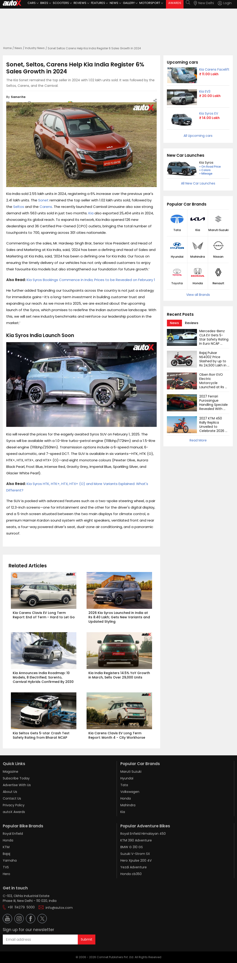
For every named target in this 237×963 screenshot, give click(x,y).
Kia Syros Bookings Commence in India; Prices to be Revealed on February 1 (91, 279)
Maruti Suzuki (218, 230)
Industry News (35, 48)
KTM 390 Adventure (136, 840)
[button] (220, 3)
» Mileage (205, 173)
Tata (177, 230)
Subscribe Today (16, 778)
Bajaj (6, 853)
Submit (86, 939)
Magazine (10, 771)
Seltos (18, 206)
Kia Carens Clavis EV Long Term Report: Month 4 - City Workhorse (116, 735)
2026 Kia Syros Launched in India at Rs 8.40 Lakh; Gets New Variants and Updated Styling (119, 617)
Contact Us (12, 798)
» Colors (205, 170)
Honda (198, 283)
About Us (10, 791)
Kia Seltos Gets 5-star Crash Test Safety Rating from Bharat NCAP (41, 735)
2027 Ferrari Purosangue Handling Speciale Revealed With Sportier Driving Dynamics (214, 406)
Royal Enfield (13, 833)
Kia (91, 213)
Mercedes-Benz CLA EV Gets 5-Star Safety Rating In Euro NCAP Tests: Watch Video (214, 341)
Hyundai (177, 256)
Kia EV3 (204, 91)
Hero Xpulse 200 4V (136, 860)
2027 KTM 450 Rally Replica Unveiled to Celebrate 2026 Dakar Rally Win (212, 426)
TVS (6, 867)
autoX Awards (14, 812)
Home (7, 48)
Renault (218, 283)
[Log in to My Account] (225, 3)
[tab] (174, 323)
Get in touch (15, 888)
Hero (6, 874)
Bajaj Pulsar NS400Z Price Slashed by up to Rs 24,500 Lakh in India (213, 361)
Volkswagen (129, 791)
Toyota (177, 283)
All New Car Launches (198, 183)
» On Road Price (210, 166)
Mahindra (197, 256)
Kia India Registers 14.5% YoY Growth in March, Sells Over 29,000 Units (119, 675)
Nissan (218, 256)
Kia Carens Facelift (214, 69)
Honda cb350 (131, 874)
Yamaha (10, 860)
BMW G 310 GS (131, 847)
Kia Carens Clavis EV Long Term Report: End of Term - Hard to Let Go (44, 614)
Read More (198, 440)
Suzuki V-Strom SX (135, 853)
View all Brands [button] (198, 294)
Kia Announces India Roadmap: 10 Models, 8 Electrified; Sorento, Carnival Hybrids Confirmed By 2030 (43, 677)
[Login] (225, 3)
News (18, 48)
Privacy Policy (14, 805)
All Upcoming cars (198, 135)
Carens (46, 206)
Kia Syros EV (208, 113)
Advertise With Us (17, 785)
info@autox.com (59, 907)
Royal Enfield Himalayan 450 (143, 833)
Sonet (43, 200)
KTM (6, 847)
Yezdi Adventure (133, 867)
